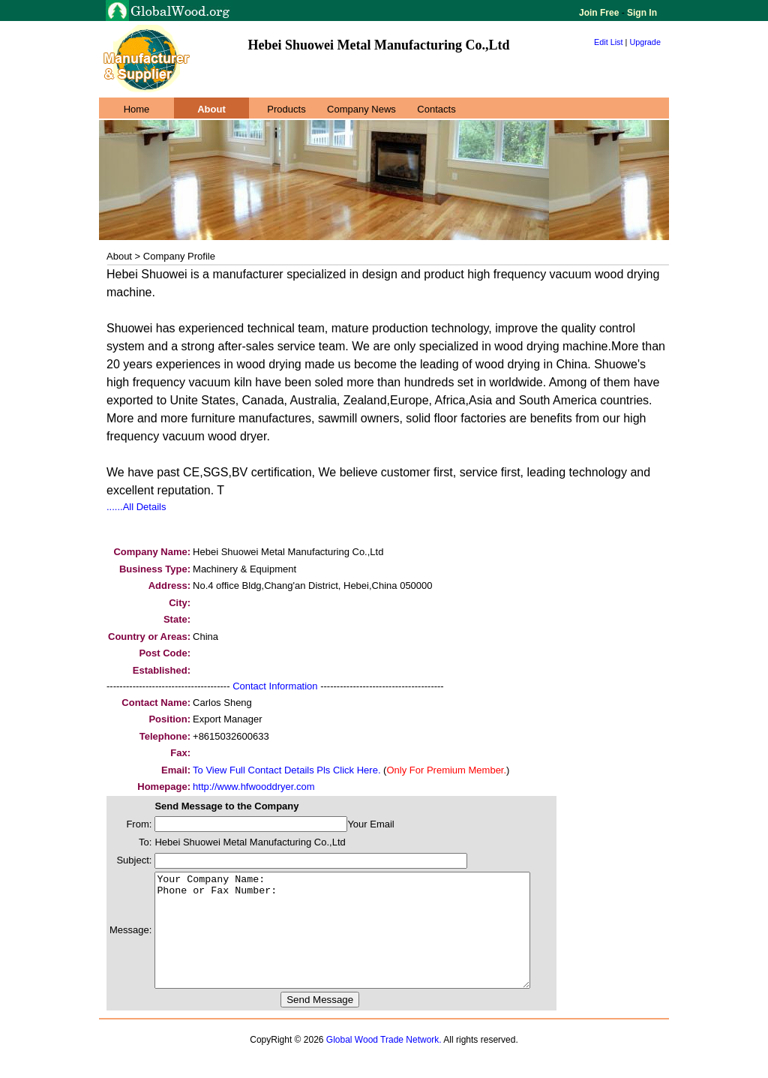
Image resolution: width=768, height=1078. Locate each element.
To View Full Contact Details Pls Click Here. (286, 770)
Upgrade (645, 42)
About (211, 109)
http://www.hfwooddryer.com (254, 786)
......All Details (136, 506)
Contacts (436, 109)
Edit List (608, 42)
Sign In (641, 13)
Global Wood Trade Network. (384, 1062)
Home (137, 109)
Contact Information (274, 686)
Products (286, 109)
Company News (361, 109)
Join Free (600, 13)
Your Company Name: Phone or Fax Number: (364, 941)
